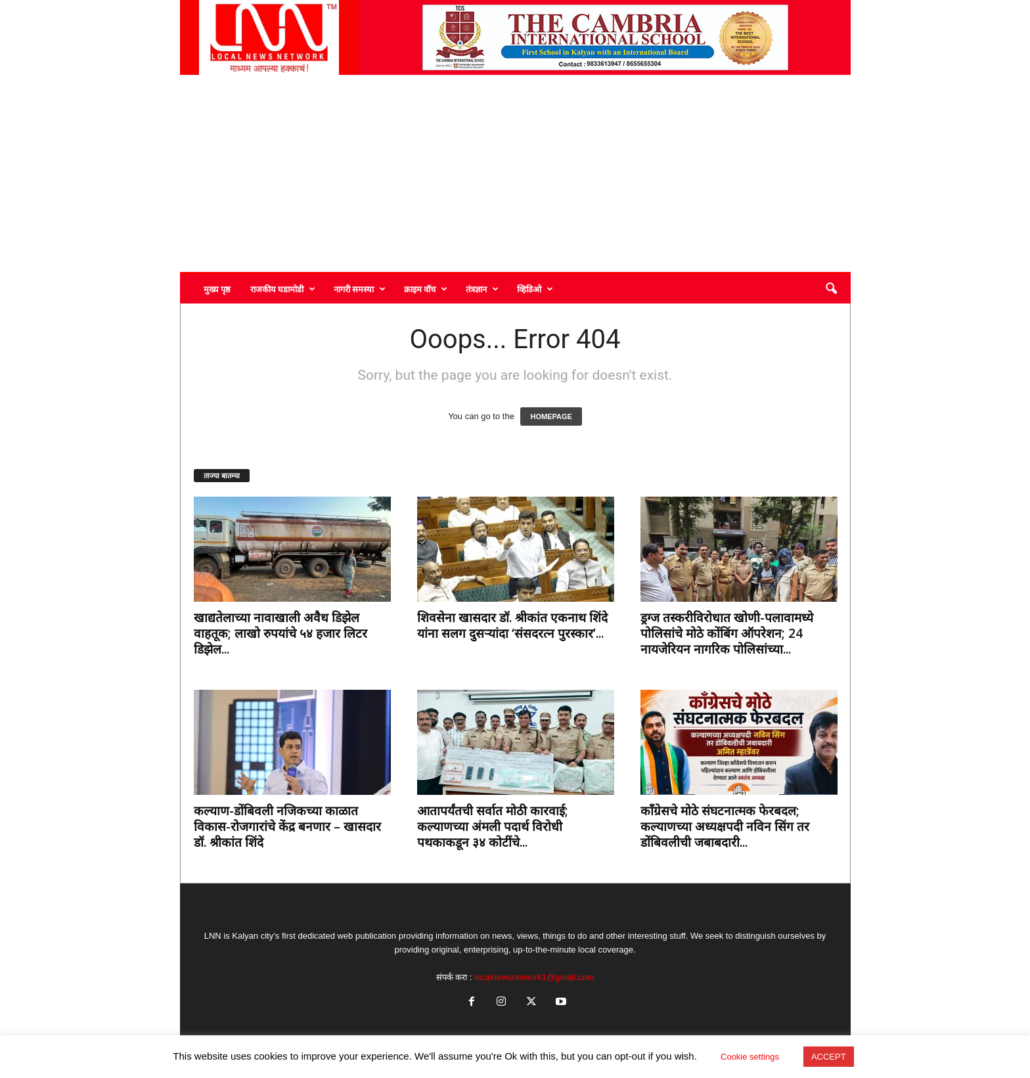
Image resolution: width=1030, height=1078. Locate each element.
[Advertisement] (515, 173)
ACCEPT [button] (828, 1057)
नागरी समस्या (360, 289)
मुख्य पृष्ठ (217, 289)
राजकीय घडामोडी (282, 289)
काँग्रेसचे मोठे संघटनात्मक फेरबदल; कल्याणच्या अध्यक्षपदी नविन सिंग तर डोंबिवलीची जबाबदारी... (724, 826)
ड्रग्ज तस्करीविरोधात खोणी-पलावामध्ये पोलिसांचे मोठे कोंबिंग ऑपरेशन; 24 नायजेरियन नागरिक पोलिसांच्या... (726, 633)
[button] (831, 289)
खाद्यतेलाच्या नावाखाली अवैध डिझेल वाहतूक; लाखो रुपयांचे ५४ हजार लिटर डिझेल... (280, 633)
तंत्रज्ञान (482, 289)
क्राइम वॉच (425, 289)
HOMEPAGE (550, 416)
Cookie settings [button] (750, 1057)
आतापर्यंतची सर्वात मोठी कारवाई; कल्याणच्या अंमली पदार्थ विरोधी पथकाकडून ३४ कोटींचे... (492, 826)
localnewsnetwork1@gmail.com (534, 977)
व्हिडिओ (535, 289)
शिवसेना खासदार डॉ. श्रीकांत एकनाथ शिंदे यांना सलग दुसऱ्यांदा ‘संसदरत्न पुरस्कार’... (512, 625)
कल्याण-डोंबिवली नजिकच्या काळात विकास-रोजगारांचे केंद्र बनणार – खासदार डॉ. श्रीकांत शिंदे (287, 826)
